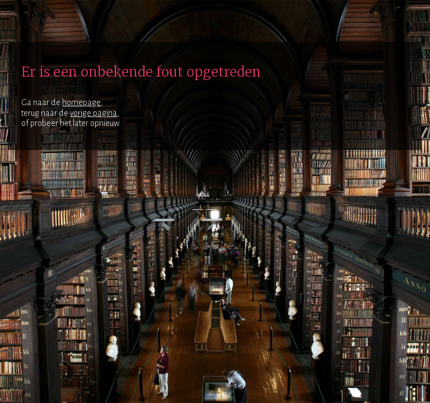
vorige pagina (93, 113)
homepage (81, 102)
